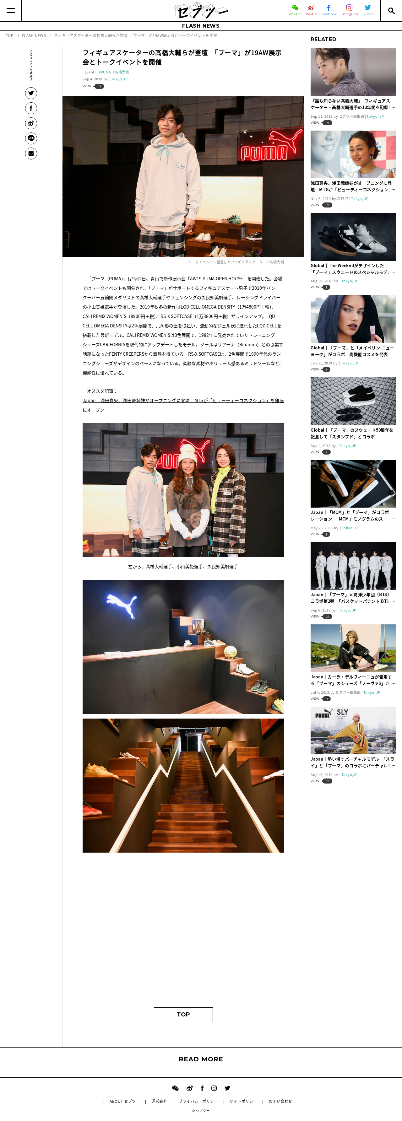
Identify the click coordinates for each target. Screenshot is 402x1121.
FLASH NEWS (201, 26)
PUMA (106, 72)
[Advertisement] (183, 941)
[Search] (391, 10)
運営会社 (159, 1101)
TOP (183, 1014)
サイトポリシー (243, 1101)
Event (90, 72)
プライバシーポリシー (198, 1101)
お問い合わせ (280, 1101)
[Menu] (11, 10)
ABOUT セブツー (125, 1101)
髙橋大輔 (122, 72)
